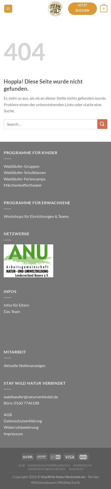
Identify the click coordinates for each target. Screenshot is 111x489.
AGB (8, 414)
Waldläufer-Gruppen (21, 166)
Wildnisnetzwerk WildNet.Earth (55, 482)
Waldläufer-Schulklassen (25, 172)
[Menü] (8, 9)
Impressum (13, 433)
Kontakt (76, 469)
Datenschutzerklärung (23, 420)
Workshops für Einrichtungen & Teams (37, 216)
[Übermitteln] (102, 124)
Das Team (12, 311)
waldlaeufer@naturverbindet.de (31, 396)
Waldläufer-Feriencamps (25, 178)
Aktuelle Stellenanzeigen (25, 365)
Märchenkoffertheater (23, 185)
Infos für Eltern (16, 305)
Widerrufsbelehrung (21, 427)
